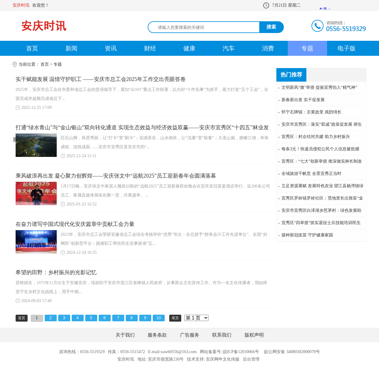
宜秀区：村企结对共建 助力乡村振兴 (315, 136)
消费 (268, 48)
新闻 (71, 48)
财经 (150, 48)
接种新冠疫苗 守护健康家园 (307, 235)
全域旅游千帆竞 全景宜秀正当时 (311, 173)
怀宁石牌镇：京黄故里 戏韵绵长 (311, 112)
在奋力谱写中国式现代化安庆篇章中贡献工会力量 (75, 224)
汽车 (229, 48)
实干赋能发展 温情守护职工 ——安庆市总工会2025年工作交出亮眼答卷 (101, 79)
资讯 (111, 48)
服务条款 (157, 335)
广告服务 (189, 335)
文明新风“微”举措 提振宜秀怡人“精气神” (319, 87)
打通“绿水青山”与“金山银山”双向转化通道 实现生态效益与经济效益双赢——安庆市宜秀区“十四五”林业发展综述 (141, 129)
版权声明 (254, 335)
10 (158, 317)
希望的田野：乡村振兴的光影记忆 (56, 272)
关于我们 (125, 335)
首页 (32, 48)
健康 (189, 48)
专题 (307, 48)
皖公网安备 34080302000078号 (292, 352)
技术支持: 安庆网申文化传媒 (213, 359)
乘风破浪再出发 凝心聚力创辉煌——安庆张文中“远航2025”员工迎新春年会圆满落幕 (116, 176)
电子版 (347, 48)
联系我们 (221, 335)
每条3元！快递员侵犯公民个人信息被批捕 (320, 149)
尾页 (175, 318)
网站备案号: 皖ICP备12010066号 (229, 352)
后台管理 (251, 359)
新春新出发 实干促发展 (303, 100)
